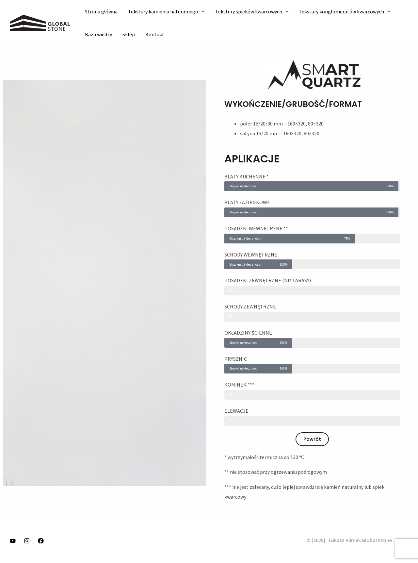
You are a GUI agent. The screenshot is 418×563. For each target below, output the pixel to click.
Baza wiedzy (98, 34)
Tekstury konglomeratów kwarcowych (345, 11)
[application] (201, 11)
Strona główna (101, 11)
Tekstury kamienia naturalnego (166, 11)
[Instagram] (27, 541)
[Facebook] (41, 541)
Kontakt (154, 34)
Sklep (128, 34)
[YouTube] (13, 541)
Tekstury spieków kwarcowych (252, 11)
